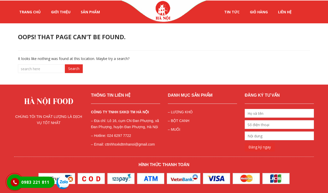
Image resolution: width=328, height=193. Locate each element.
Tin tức (232, 11)
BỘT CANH (180, 121)
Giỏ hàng (259, 11)
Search (73, 68)
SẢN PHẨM (90, 11)
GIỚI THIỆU (60, 11)
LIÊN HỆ (285, 11)
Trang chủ (30, 11)
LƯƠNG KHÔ (182, 112)
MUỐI (175, 129)
